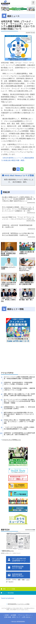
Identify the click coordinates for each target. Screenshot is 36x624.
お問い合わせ (26, 617)
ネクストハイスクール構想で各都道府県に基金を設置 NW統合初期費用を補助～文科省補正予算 (19, 377)
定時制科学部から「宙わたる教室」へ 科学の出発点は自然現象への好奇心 (19, 407)
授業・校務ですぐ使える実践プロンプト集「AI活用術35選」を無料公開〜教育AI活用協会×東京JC (19, 394)
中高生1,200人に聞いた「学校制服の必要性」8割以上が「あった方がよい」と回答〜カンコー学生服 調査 (19, 421)
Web (23, 579)
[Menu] (33, 3)
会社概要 (13, 615)
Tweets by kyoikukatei (7, 598)
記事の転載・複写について (12, 617)
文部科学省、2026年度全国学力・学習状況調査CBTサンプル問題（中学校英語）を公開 (18, 383)
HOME (7, 615)
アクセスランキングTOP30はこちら (11, 439)
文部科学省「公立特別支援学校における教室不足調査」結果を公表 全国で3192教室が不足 (19, 433)
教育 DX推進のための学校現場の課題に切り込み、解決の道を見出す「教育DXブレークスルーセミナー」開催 (19, 414)
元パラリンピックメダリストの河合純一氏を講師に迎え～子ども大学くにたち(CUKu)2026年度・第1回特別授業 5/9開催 (19, 401)
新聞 (19, 579)
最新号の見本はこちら (8, 550)
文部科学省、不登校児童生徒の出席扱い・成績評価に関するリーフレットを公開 (19, 389)
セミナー (11, 581)
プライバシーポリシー (24, 615)
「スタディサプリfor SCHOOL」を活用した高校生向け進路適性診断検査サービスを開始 (19, 428)
